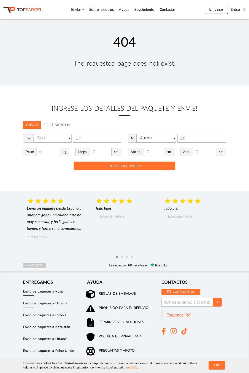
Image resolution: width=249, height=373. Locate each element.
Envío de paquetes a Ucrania (45, 303)
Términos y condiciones (121, 322)
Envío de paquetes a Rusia (43, 291)
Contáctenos (181, 292)
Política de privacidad (120, 336)
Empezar (216, 9)
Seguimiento (144, 9)
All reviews (34, 265)
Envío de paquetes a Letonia (44, 315)
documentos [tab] (57, 125)
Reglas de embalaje (117, 293)
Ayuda (124, 9)
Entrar (235, 9)
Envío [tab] (32, 125)
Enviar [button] (77, 9)
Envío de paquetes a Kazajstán (46, 327)
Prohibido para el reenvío (123, 308)
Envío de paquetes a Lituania (45, 339)
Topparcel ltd (179, 315)
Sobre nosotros (101, 9)
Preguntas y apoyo (117, 350)
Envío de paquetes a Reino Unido (48, 351)
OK (216, 365)
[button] (116, 257)
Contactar (167, 9)
